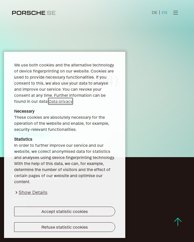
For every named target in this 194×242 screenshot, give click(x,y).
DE (154, 12)
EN (164, 12)
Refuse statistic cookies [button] (64, 227)
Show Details (33, 192)
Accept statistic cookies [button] (64, 211)
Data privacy (60, 101)
